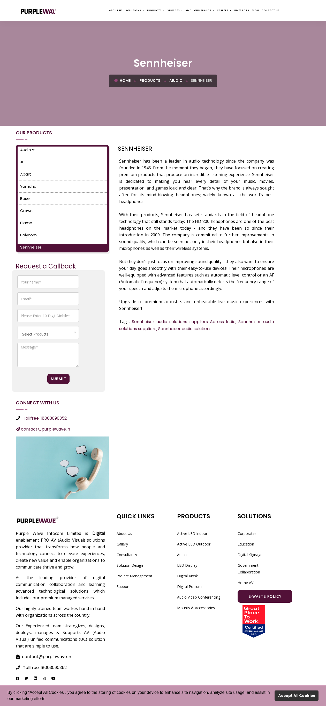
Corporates (247, 533)
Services (173, 10)
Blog (255, 10)
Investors (241, 10)
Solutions (133, 10)
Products (154, 10)
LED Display (187, 565)
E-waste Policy (264, 596)
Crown (26, 210)
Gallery (122, 544)
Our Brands (202, 10)
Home (122, 80)
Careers (223, 10)
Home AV (245, 582)
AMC (188, 10)
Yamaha (28, 186)
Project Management (134, 575)
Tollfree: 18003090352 (45, 418)
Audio (27, 149)
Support (123, 586)
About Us (116, 10)
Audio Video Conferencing (198, 597)
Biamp (26, 222)
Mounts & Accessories (196, 607)
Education (246, 544)
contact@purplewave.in (43, 429)
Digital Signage (250, 554)
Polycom (28, 235)
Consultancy (127, 554)
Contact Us (270, 10)
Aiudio (176, 80)
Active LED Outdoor (193, 544)
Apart (25, 174)
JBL (23, 162)
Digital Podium (189, 586)
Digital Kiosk (187, 575)
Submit (58, 378)
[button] (48, 699)
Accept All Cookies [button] (296, 695)
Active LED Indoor (192, 533)
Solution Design (130, 565)
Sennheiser (30, 247)
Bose (25, 198)
